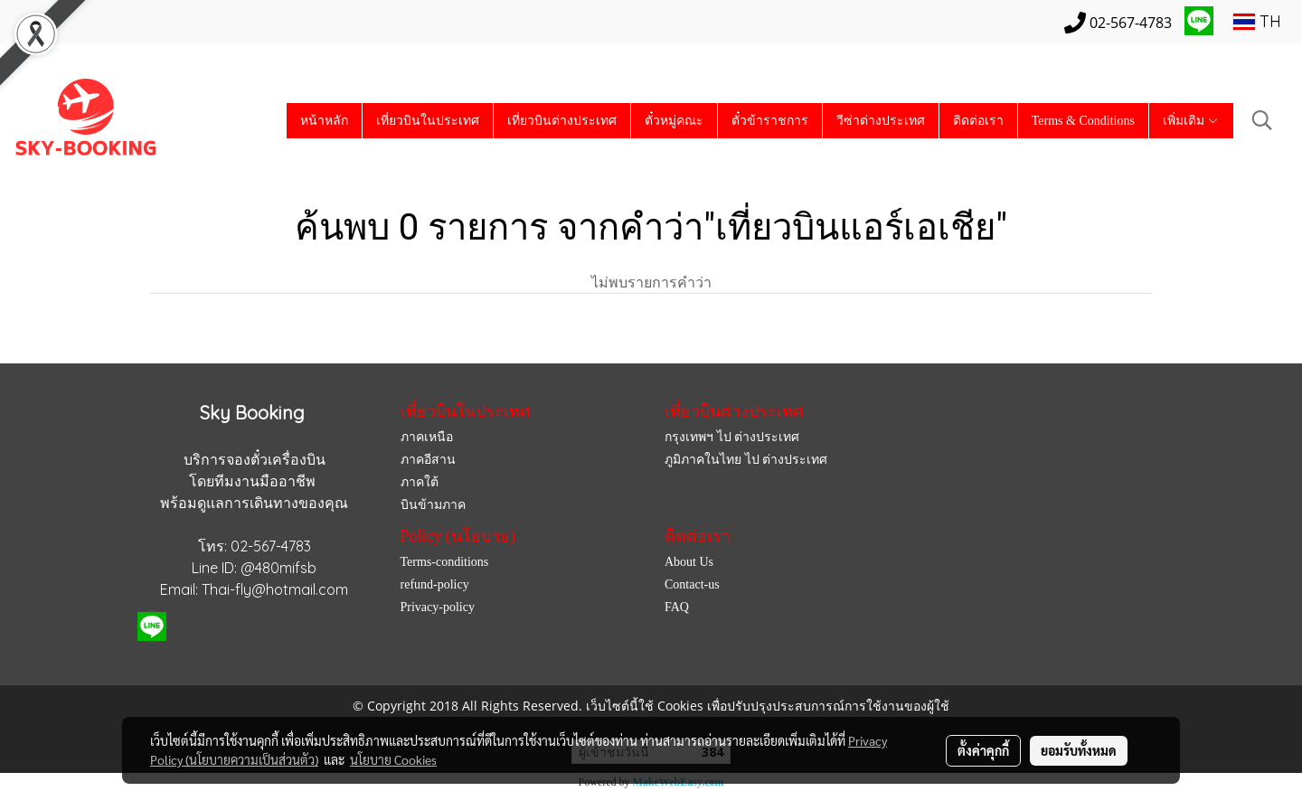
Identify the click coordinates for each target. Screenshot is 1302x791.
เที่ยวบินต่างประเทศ (562, 120)
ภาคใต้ (420, 482)
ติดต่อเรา (978, 120)
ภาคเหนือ (427, 437)
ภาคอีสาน (428, 459)
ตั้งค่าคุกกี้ (983, 750)
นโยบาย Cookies (393, 759)
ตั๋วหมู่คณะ (674, 120)
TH (1257, 21)
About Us (689, 562)
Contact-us (692, 584)
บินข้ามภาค (433, 505)
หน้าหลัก (324, 120)
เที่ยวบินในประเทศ (427, 120)
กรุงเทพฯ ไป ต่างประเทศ (732, 437)
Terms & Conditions (1083, 120)
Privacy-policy (438, 607)
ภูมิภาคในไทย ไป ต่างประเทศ (746, 459)
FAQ (677, 607)
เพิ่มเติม (1191, 120)
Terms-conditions (445, 562)
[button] (1262, 120)
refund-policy (435, 584)
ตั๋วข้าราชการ (769, 120)
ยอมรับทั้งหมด (1079, 750)
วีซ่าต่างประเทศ (880, 120)
